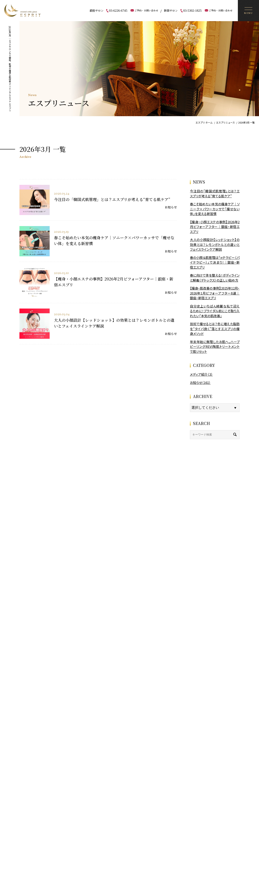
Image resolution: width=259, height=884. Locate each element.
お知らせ (171, 207)
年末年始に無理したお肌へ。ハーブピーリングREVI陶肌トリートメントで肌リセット (215, 346)
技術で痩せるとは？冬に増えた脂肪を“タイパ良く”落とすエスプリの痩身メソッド (215, 329)
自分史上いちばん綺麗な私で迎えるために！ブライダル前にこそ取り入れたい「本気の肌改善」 (215, 311)
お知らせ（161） (200, 382)
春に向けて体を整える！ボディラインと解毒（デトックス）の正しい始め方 (215, 277)
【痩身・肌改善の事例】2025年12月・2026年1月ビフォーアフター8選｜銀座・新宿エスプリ (215, 293)
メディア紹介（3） (201, 374)
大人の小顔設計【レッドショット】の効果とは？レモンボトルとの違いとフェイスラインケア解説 (215, 244)
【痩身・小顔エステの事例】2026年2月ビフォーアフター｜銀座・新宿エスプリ (215, 227)
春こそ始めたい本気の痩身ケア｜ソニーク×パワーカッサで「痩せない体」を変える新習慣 (215, 209)
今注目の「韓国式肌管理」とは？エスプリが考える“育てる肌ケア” (112, 199)
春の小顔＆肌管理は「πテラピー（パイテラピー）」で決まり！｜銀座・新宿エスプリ (215, 262)
